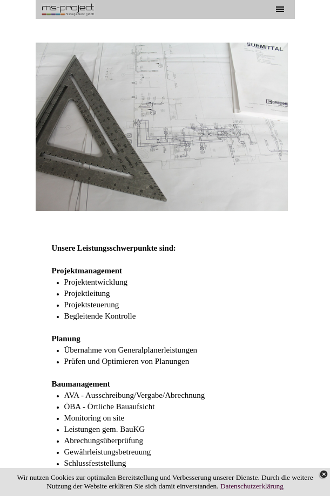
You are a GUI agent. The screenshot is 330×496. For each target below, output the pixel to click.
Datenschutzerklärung (252, 486)
